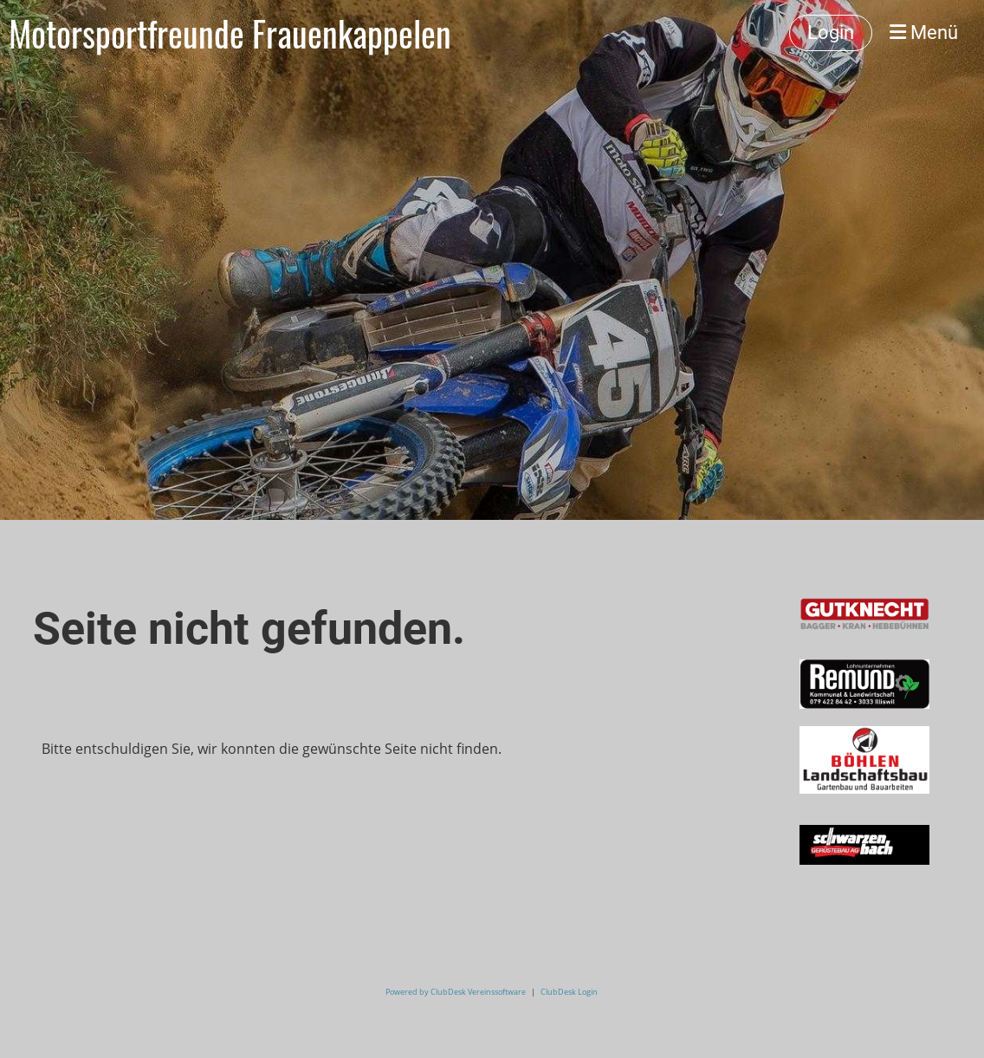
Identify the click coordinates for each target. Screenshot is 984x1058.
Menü (924, 32)
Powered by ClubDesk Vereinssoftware (455, 991)
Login (830, 32)
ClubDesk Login (569, 991)
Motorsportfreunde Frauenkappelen (230, 33)
